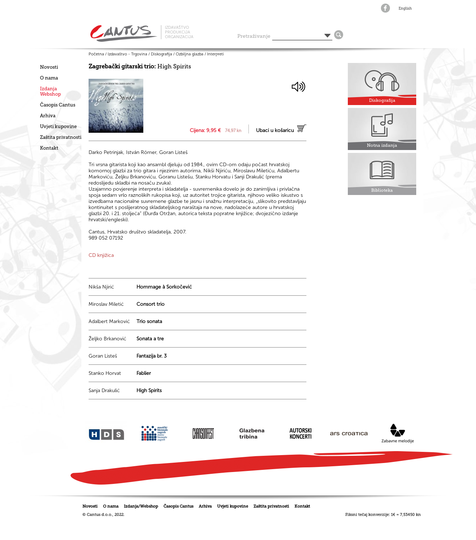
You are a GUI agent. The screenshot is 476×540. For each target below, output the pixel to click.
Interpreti (215, 54)
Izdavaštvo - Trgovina (127, 54)
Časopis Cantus (57, 105)
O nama (49, 78)
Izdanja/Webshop (141, 506)
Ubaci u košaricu (275, 130)
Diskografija (161, 54)
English (405, 8)
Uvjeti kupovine (58, 126)
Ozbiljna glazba (189, 54)
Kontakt (49, 148)
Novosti (49, 67)
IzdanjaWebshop (50, 91)
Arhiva (47, 115)
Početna (96, 54)
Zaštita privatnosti (60, 137)
